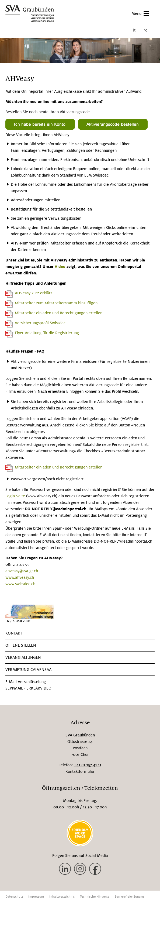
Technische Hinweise (94, 896)
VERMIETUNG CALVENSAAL (29, 669)
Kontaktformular (80, 771)
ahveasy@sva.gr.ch (21, 571)
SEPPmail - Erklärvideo (28, 688)
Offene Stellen (20, 645)
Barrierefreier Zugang (129, 896)
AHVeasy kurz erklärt (33, 293)
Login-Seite (15, 496)
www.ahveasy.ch (19, 577)
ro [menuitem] (145, 30)
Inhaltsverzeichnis (62, 896)
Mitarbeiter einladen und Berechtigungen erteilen (58, 313)
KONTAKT (13, 633)
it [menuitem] (134, 30)
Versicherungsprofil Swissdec (40, 323)
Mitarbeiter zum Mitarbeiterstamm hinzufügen (56, 303)
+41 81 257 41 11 (87, 765)
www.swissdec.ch (20, 584)
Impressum (36, 896)
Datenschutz (14, 896)
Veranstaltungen (23, 657)
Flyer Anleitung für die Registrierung (47, 333)
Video (61, 266)
